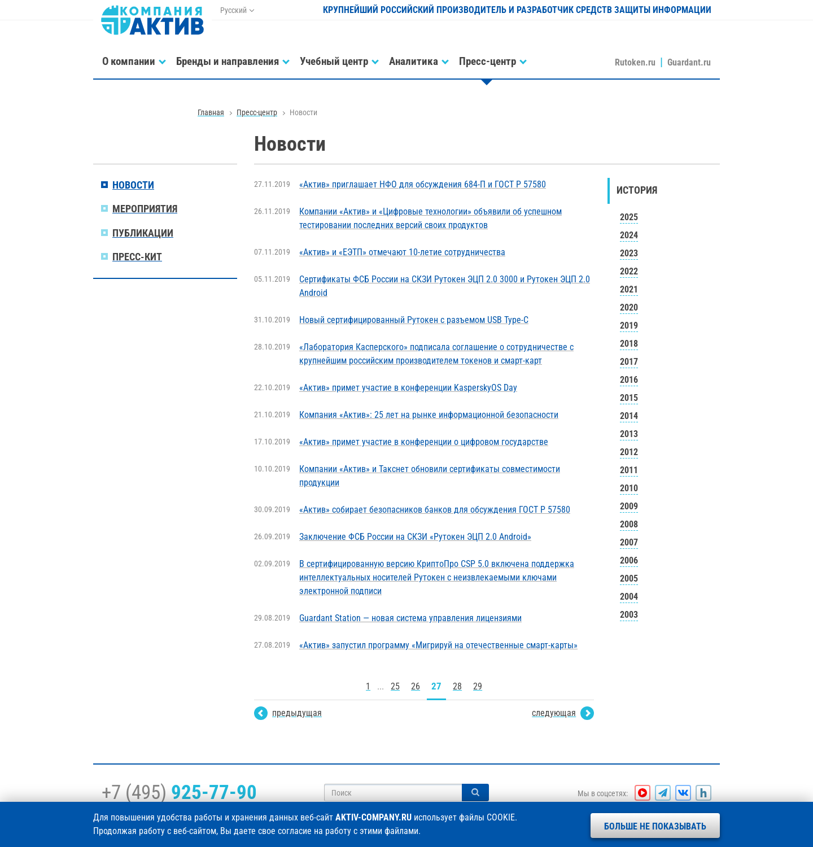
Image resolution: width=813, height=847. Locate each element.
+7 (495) (179, 792)
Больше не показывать (655, 826)
